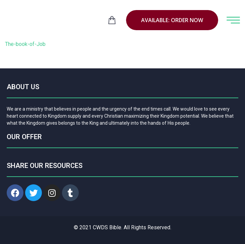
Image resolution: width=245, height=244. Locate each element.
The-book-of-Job (25, 44)
